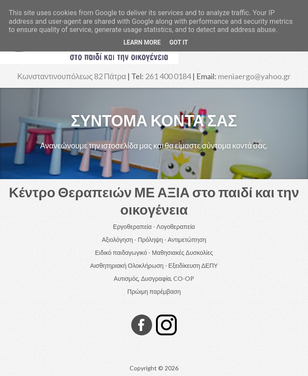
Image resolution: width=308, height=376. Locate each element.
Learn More (142, 42)
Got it (178, 42)
